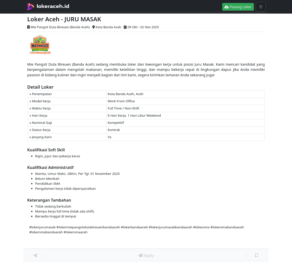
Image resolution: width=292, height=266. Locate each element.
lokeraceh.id (53, 6)
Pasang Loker (238, 6)
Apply (146, 255)
